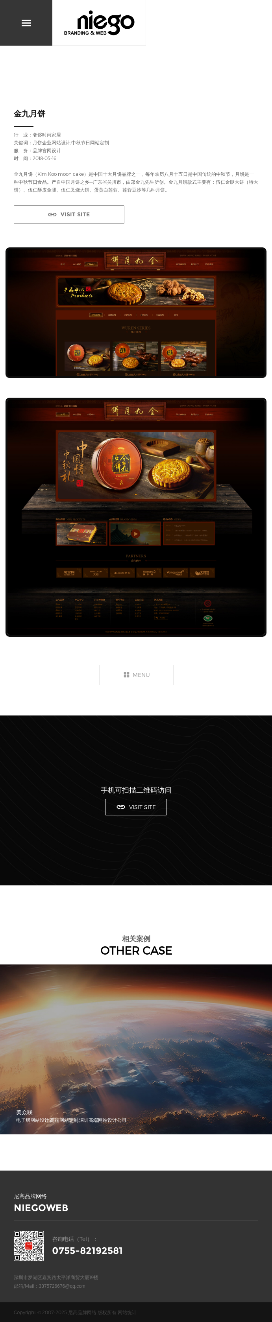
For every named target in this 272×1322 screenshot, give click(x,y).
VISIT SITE (75, 214)
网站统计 (127, 1312)
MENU (141, 674)
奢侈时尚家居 (47, 134)
